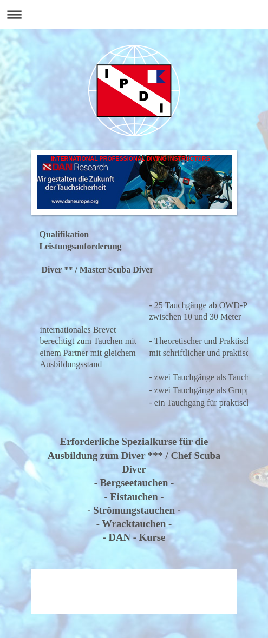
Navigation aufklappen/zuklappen (134, 14)
